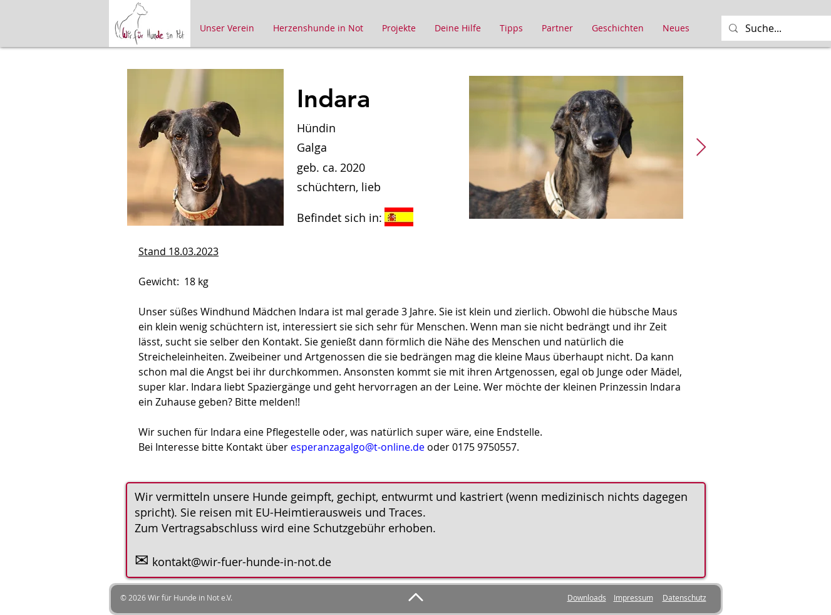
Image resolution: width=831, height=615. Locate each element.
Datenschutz (684, 597)
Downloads (586, 597)
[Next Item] (701, 147)
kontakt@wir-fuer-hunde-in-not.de (241, 561)
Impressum (633, 597)
